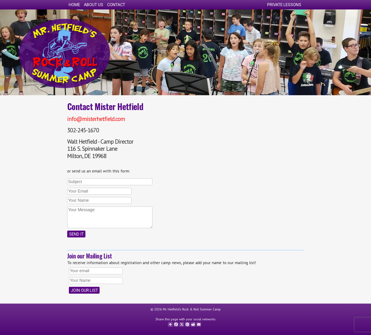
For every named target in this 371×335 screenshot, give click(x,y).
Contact (116, 4)
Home (74, 4)
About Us (93, 4)
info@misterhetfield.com (96, 119)
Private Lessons (284, 4)
